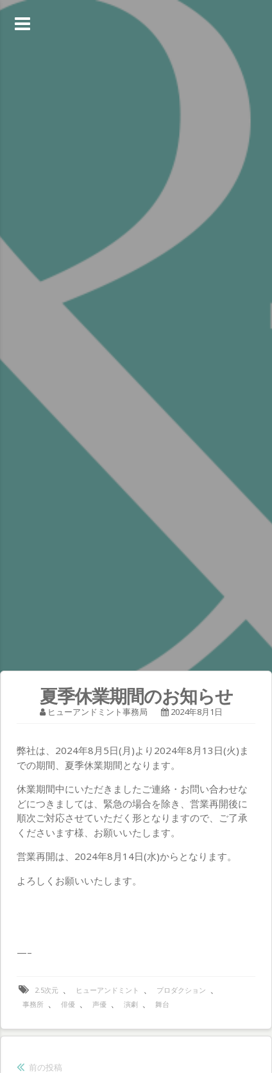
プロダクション (181, 990)
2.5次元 (46, 990)
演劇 (131, 1004)
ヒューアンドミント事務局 (97, 711)
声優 (99, 1004)
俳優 (68, 1004)
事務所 (33, 1004)
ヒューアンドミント (107, 990)
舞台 (162, 1004)
